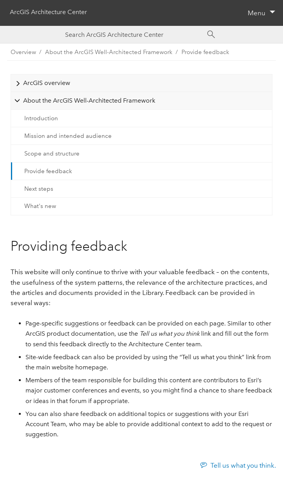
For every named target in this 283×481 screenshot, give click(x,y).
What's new (40, 206)
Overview (23, 52)
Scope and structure (52, 153)
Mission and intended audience (68, 135)
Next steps (38, 188)
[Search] (211, 34)
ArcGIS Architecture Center (48, 12)
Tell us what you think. (243, 465)
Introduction (41, 118)
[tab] (141, 83)
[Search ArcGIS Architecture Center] (133, 35)
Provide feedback (205, 52)
